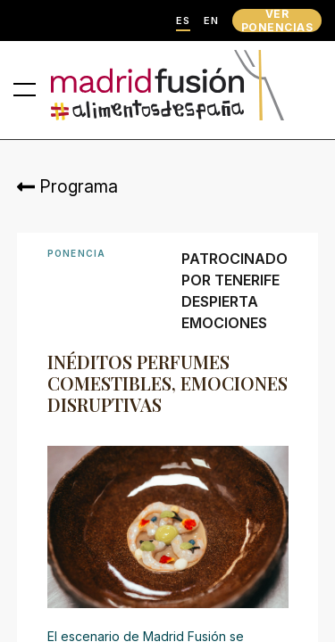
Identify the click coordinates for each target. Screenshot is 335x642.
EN (211, 21)
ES (183, 21)
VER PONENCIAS (277, 20)
